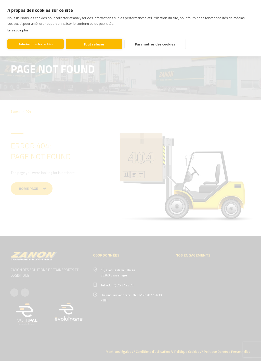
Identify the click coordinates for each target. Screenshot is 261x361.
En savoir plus (18, 30)
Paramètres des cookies (155, 44)
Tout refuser (94, 44)
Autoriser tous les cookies (36, 44)
